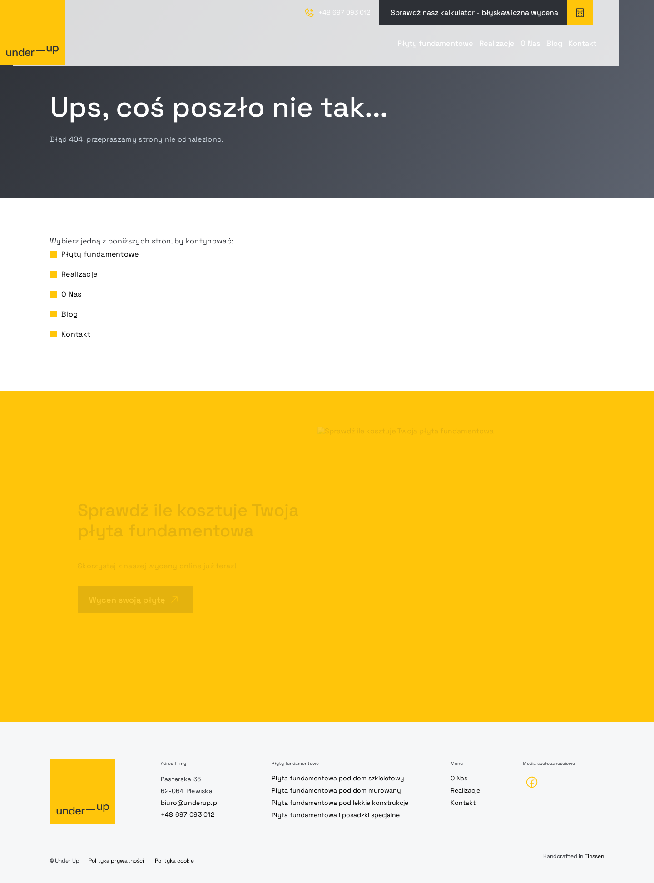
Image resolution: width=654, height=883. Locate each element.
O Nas (472, 47)
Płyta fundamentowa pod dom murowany (336, 790)
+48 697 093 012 (187, 814)
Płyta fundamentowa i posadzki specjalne (336, 815)
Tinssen (594, 856)
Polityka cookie (174, 860)
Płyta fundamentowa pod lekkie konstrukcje (340, 803)
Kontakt (565, 47)
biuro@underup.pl (189, 803)
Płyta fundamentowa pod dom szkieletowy (338, 778)
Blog (516, 47)
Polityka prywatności (116, 860)
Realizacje (416, 47)
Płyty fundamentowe (329, 47)
